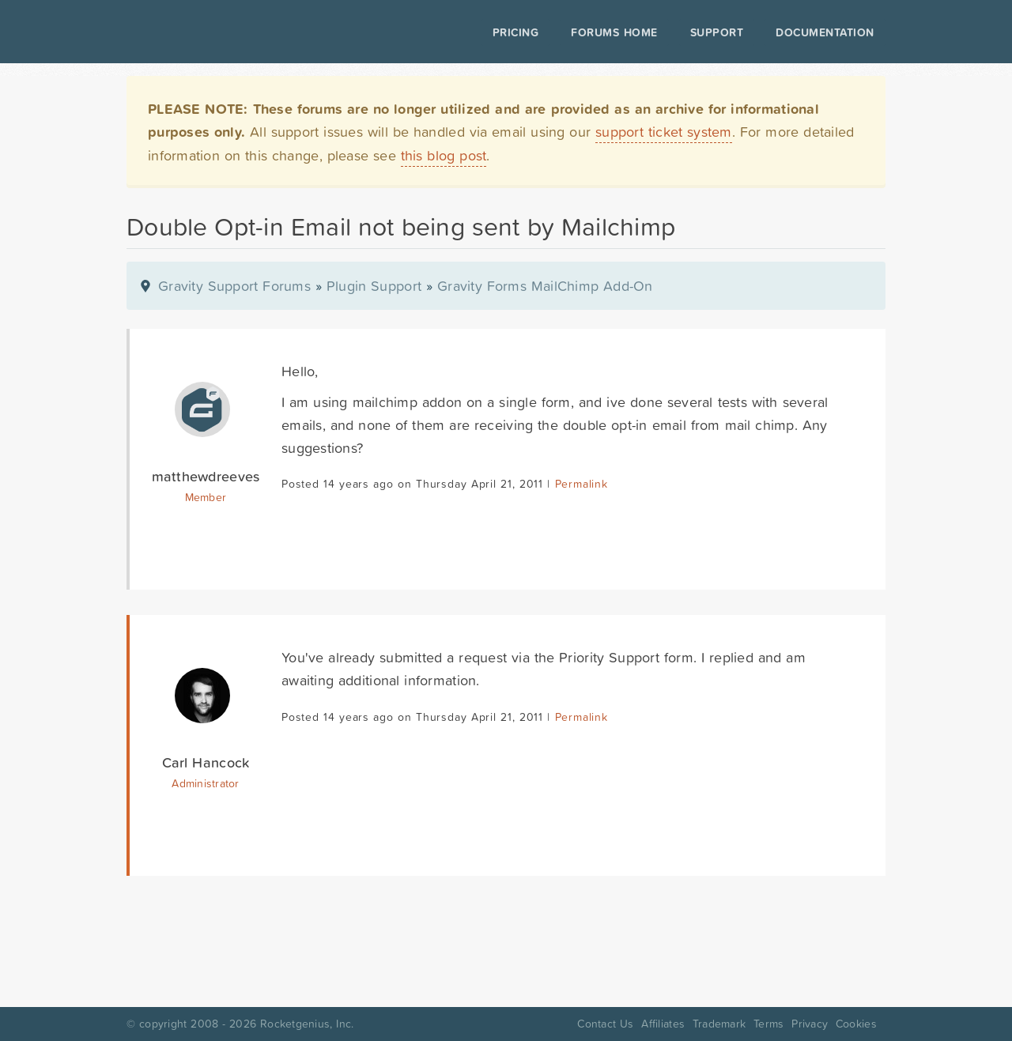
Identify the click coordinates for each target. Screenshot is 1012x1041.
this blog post (444, 155)
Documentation (825, 32)
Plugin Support (374, 285)
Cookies (856, 1024)
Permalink (581, 484)
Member (206, 497)
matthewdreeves (206, 476)
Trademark (719, 1024)
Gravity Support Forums (234, 285)
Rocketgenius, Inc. (306, 1024)
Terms (768, 1024)
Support (717, 32)
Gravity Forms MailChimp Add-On (545, 285)
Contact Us (605, 1024)
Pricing (516, 32)
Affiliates (663, 1024)
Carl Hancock (206, 762)
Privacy (809, 1024)
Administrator (205, 783)
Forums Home (614, 32)
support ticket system (663, 131)
